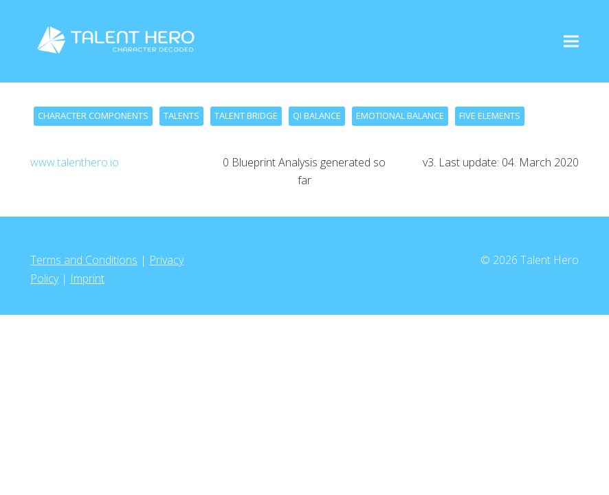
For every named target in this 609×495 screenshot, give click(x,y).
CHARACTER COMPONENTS (93, 115)
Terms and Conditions (83, 259)
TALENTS (181, 115)
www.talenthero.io (74, 162)
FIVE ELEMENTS (489, 115)
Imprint (87, 278)
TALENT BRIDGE (246, 115)
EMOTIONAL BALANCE (400, 115)
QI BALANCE (317, 115)
